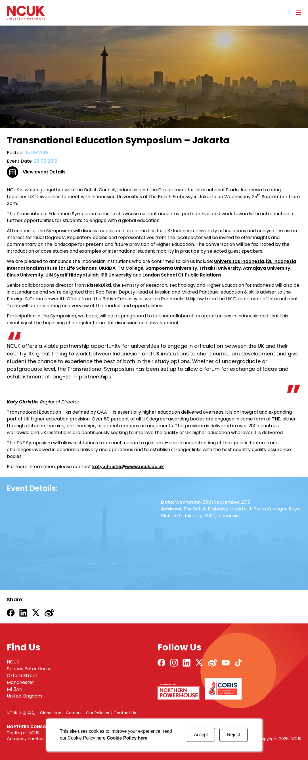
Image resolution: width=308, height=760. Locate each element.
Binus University (25, 275)
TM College (130, 268)
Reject (233, 734)
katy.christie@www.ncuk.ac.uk (128, 466)
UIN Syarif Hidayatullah (72, 275)
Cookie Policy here (127, 738)
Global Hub (50, 713)
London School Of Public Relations (182, 275)
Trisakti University (220, 268)
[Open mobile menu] (296, 12)
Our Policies (97, 713)
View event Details (44, 172)
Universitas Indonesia (239, 261)
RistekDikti (99, 285)
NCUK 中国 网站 (21, 713)
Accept (201, 734)
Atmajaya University (266, 268)
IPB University (116, 275)
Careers (73, 713)
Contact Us (125, 713)
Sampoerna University (171, 268)
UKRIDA (107, 268)
